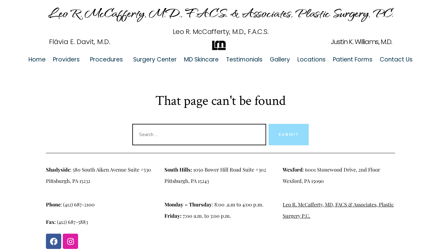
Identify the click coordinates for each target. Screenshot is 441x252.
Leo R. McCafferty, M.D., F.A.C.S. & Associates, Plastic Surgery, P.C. (220, 12)
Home (37, 59)
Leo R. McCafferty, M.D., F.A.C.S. (220, 31)
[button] (67, 59)
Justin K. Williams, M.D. (361, 41)
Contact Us (396, 59)
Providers (66, 59)
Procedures (106, 59)
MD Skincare (201, 59)
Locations (311, 59)
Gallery (280, 59)
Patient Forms (352, 59)
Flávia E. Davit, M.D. (79, 41)
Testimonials (244, 59)
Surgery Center (155, 59)
